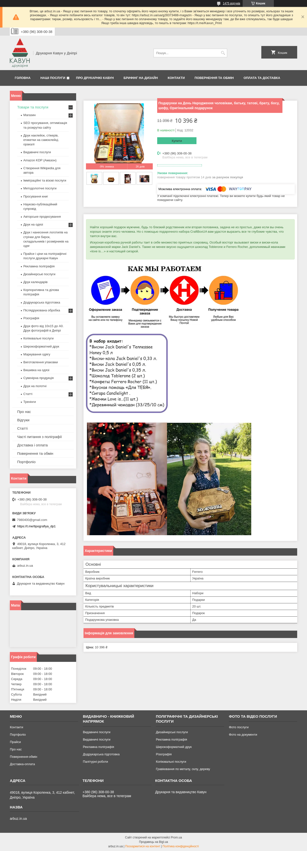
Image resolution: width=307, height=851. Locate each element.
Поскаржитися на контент (142, 846)
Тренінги (29, 402)
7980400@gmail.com (32, 520)
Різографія (31, 318)
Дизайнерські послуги (39, 274)
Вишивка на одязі (36, 370)
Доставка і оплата (32, 445)
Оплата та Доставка (262, 78)
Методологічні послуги (39, 188)
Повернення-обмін (23, 757)
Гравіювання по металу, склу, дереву (183, 769)
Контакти (176, 78)
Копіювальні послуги (38, 338)
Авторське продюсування (42, 216)
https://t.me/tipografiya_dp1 (36, 526)
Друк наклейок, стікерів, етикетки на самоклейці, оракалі (41, 140)
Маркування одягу (36, 354)
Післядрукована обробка (41, 310)
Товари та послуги (32, 107)
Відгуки (23, 420)
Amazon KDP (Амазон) (39, 160)
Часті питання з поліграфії (39, 437)
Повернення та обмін (214, 78)
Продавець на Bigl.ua (153, 842)
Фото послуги (239, 727)
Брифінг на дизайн (141, 78)
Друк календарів (35, 282)
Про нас (24, 412)
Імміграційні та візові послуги (44, 180)
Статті (27, 394)
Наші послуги (52, 78)
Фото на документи (243, 734)
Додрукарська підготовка (41, 302)
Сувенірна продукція (38, 378)
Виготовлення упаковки (40, 362)
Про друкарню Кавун (95, 78)
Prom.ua (176, 837)
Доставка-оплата (22, 764)
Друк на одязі (33, 224)
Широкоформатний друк (41, 346)
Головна (22, 78)
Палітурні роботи (95, 761)
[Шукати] (223, 53)
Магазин (29, 115)
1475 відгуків (231, 3)
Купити (177, 141)
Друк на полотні (34, 386)
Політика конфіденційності (181, 846)
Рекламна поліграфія (39, 266)
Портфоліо (26, 462)
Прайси (15, 742)
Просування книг (35, 196)
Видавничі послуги (37, 152)
